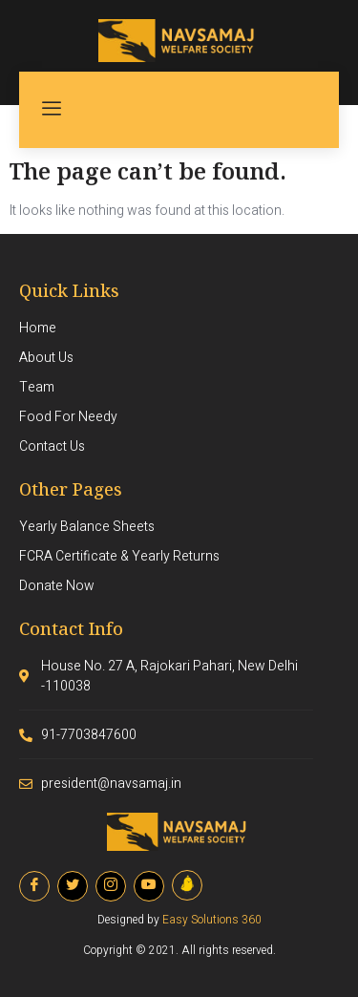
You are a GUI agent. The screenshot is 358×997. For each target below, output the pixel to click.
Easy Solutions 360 (212, 919)
